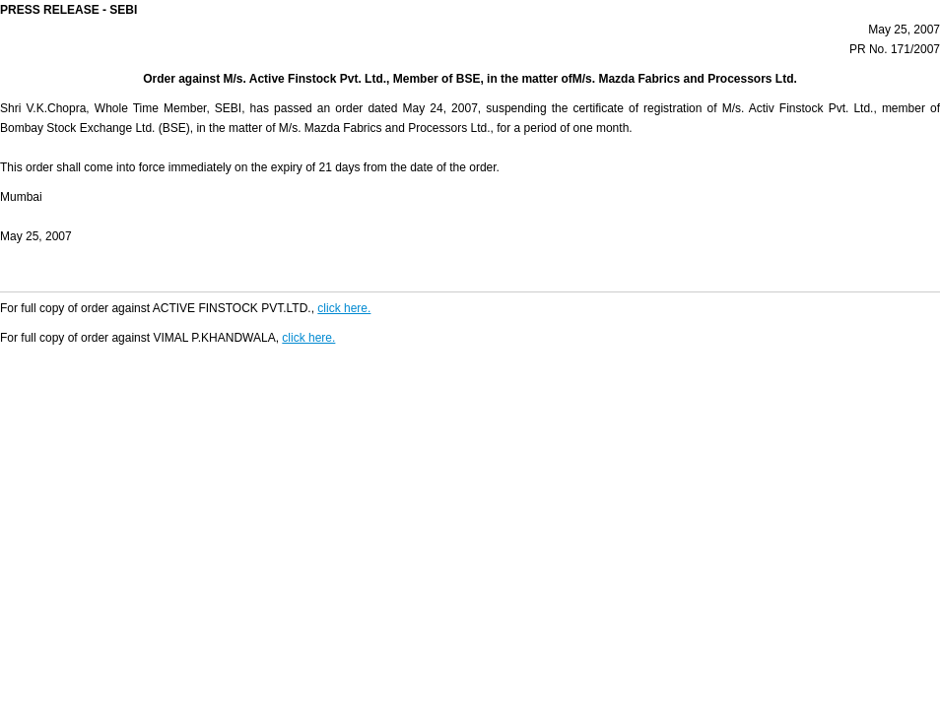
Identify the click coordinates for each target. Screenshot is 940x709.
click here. (343, 308)
